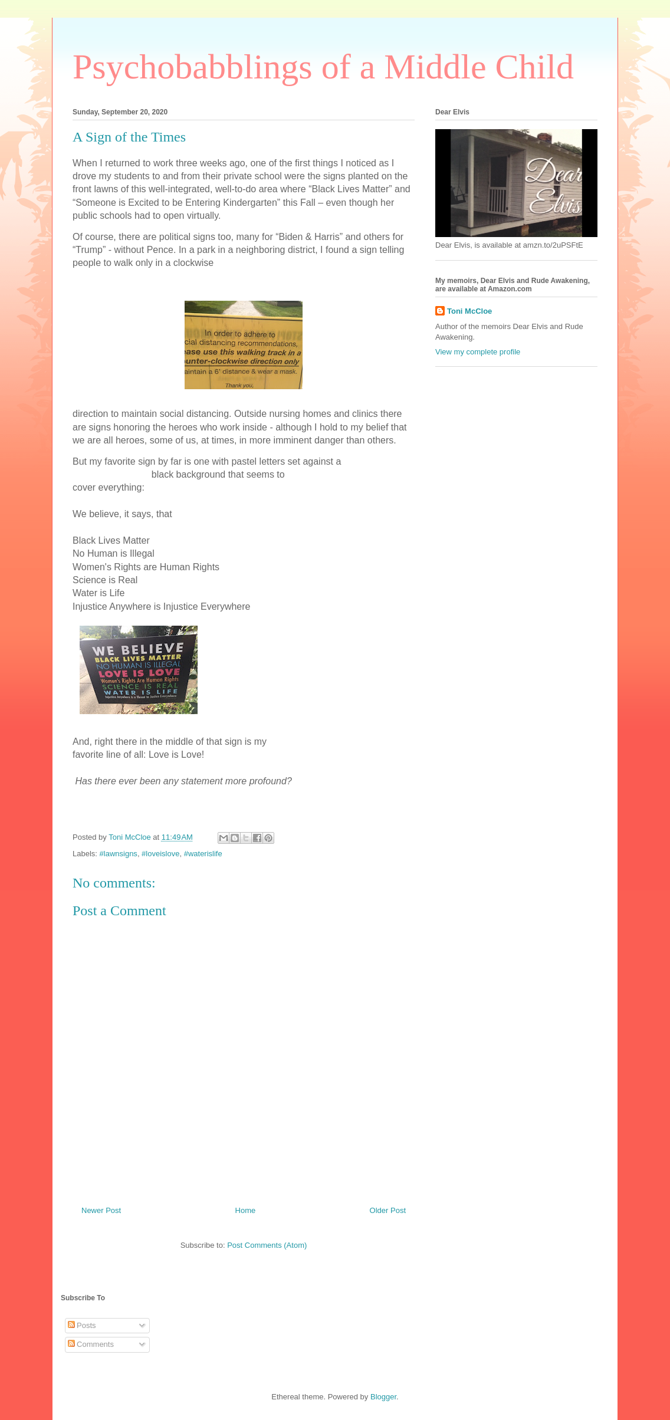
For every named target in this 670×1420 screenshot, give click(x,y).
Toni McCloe (469, 311)
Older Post (388, 1210)
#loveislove (160, 853)
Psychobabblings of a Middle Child (323, 66)
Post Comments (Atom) (267, 1245)
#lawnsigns (118, 853)
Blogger (383, 1396)
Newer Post (101, 1210)
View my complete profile (477, 351)
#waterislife (203, 853)
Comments (91, 1344)
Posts (82, 1325)
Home (245, 1210)
